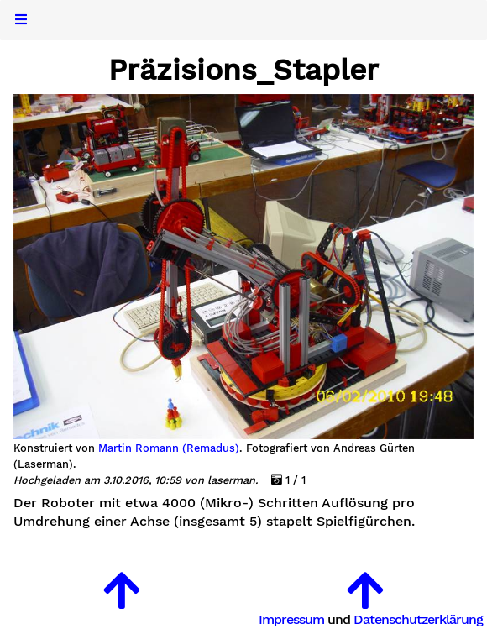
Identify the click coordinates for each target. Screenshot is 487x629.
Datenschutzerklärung (418, 619)
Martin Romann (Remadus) (168, 448)
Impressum (291, 619)
